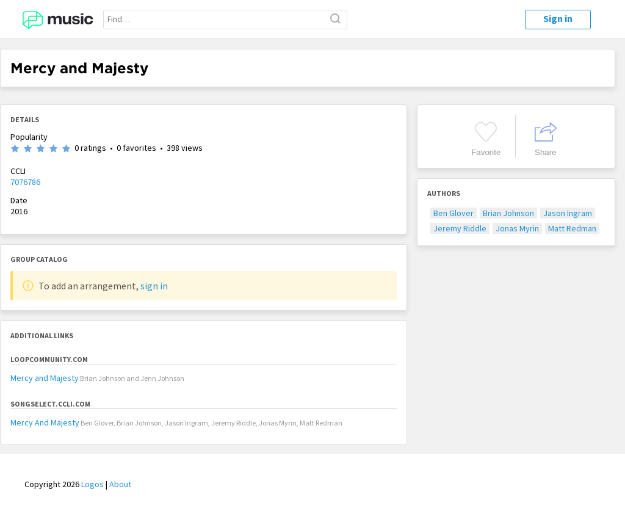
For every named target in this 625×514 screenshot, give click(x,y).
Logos (92, 484)
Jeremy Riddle (459, 228)
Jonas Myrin (517, 228)
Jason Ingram (567, 213)
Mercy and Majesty (44, 377)
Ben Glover (453, 213)
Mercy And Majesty (44, 422)
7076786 (25, 181)
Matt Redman (572, 228)
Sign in (558, 18)
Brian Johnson (508, 213)
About (120, 484)
